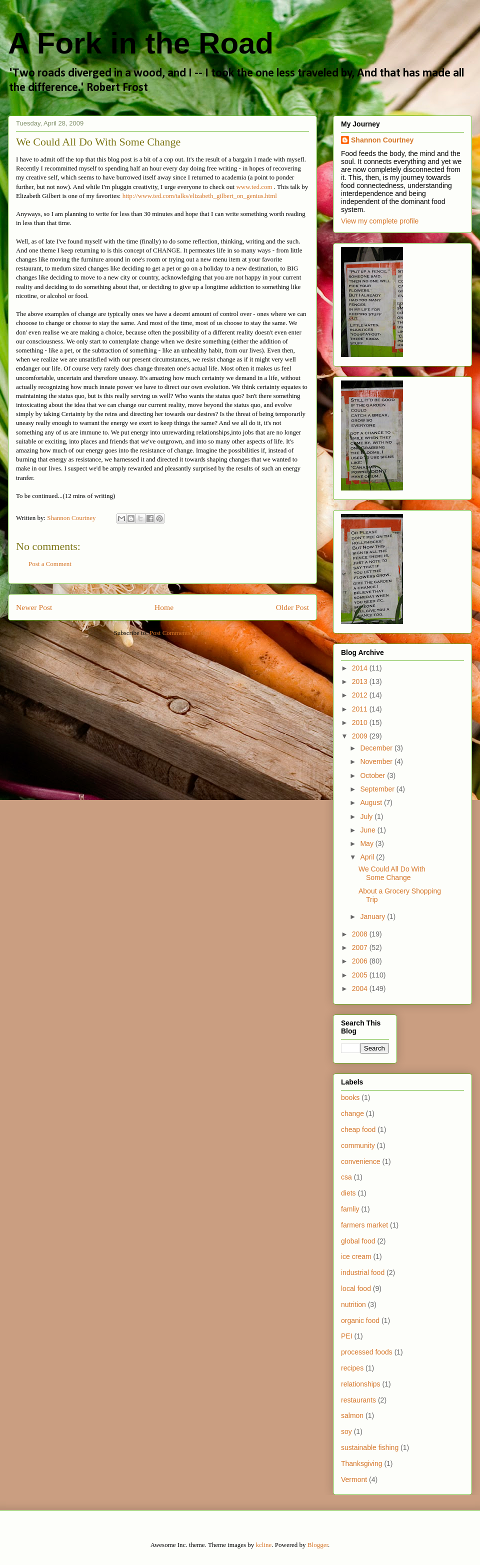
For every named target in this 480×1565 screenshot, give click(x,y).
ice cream (356, 1256)
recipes (352, 1368)
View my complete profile (379, 221)
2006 (361, 961)
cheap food (358, 1130)
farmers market (364, 1225)
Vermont (354, 1480)
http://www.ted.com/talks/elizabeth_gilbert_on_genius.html (199, 196)
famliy (350, 1209)
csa (346, 1177)
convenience (360, 1162)
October (373, 776)
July (367, 816)
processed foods (366, 1352)
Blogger (318, 1544)
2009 (361, 736)
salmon (352, 1416)
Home (164, 607)
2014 (361, 668)
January (373, 916)
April (368, 857)
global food (358, 1241)
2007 (361, 948)
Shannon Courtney (382, 140)
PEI (346, 1336)
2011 (361, 709)
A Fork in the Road (141, 43)
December (377, 748)
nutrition (353, 1304)
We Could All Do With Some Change (392, 873)
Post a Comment (50, 564)
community (358, 1146)
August (372, 802)
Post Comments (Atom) (181, 632)
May (367, 844)
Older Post (292, 607)
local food (356, 1288)
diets (348, 1193)
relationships (360, 1384)
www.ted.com (254, 186)
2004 (361, 988)
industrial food (362, 1272)
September (378, 789)
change (352, 1114)
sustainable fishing (369, 1448)
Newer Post (34, 607)
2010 (361, 722)
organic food (360, 1320)
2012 (361, 695)
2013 (361, 682)
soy (346, 1432)
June (368, 830)
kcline (264, 1544)
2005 (361, 975)
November (377, 762)
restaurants (358, 1400)
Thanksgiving (361, 1464)
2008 (361, 934)
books (350, 1098)
